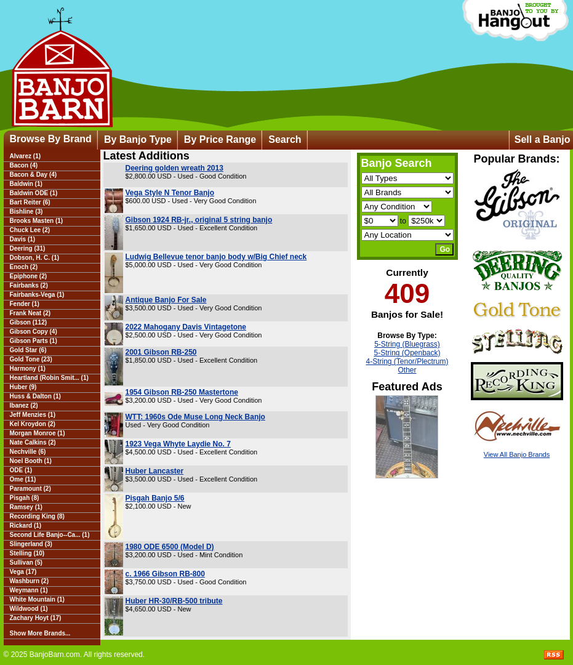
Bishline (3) (26, 211)
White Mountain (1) (37, 599)
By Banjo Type (138, 139)
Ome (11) (23, 479)
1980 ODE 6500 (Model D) (170, 546)
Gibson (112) (28, 322)
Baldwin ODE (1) (34, 193)
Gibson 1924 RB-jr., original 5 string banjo (199, 220)
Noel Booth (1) (31, 460)
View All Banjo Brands (517, 454)
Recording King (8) (37, 516)
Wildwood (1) (29, 608)
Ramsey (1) (26, 507)
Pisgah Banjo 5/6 (155, 498)
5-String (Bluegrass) (407, 344)
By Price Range (220, 139)
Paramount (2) (30, 488)
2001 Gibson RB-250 (161, 352)
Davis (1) (23, 239)
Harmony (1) (28, 368)
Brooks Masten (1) (36, 220)
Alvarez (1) (25, 156)
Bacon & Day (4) (33, 174)
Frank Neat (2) (30, 313)
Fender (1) (24, 303)
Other (407, 370)
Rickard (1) (26, 525)
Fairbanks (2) (29, 285)
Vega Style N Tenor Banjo (170, 192)
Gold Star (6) (28, 350)
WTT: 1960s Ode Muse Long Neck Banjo (195, 417)
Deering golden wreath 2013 (174, 168)
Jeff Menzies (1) (32, 414)
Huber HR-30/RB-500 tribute (174, 601)
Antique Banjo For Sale (166, 300)
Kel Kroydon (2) (32, 424)
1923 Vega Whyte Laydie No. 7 (178, 444)
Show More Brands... (40, 633)
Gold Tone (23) (31, 359)
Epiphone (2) (28, 276)
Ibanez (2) (24, 405)
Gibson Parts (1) (33, 340)
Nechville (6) (28, 451)
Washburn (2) (29, 581)
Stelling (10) (27, 553)
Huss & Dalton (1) (35, 396)
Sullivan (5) (26, 562)
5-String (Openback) (407, 353)
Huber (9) (23, 387)
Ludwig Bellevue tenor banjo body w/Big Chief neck (216, 256)
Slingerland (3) (31, 544)
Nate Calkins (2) (33, 442)
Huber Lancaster (155, 471)
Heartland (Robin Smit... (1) (49, 377)
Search (284, 139)
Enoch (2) (24, 267)
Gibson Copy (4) (33, 331)
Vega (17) (23, 571)
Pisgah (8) (24, 497)
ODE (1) (21, 470)
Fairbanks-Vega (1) (37, 294)
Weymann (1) (29, 590)
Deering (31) (28, 248)
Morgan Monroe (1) (37, 433)
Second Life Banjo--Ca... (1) (50, 534)
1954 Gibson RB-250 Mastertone (182, 392)
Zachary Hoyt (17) (36, 618)
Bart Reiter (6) (30, 202)
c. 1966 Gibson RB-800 (165, 574)
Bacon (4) (24, 165)
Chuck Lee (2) (30, 230)
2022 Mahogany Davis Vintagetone (186, 327)
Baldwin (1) (26, 183)
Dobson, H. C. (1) (35, 257)
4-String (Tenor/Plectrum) (407, 361)
